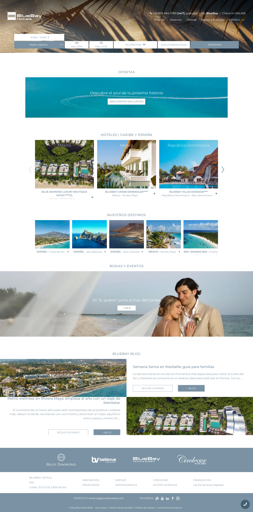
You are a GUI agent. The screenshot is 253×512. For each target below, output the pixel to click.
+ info (126, 308)
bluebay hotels (40, 477)
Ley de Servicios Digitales (208, 485)
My (210, 13)
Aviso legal (100, 508)
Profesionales (126, 485)
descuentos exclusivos (126, 101)
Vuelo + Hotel (38, 37)
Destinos (176, 19)
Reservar (214, 44)
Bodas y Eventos (212, 19)
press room (90, 485)
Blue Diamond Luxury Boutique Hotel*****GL (64, 194)
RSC (31, 482)
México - (162, 251)
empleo (121, 480)
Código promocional (174, 45)
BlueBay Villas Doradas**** (187, 193)
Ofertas (191, 19)
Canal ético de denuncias (47, 487)
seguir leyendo (153, 388)
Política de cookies (145, 508)
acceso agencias (165, 485)
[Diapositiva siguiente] (222, 169)
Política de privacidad (120, 508)
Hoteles (159, 19)
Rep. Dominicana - (201, 252)
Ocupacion (133, 44)
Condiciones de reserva (170, 508)
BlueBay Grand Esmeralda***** (126, 193)
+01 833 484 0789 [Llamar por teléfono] (165, 13)
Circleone (160, 480)
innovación (90, 480)
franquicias (202, 480)
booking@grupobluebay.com (106, 498)
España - (51, 251)
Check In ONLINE (234, 13)
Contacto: (81, 498)
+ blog (191, 388)
